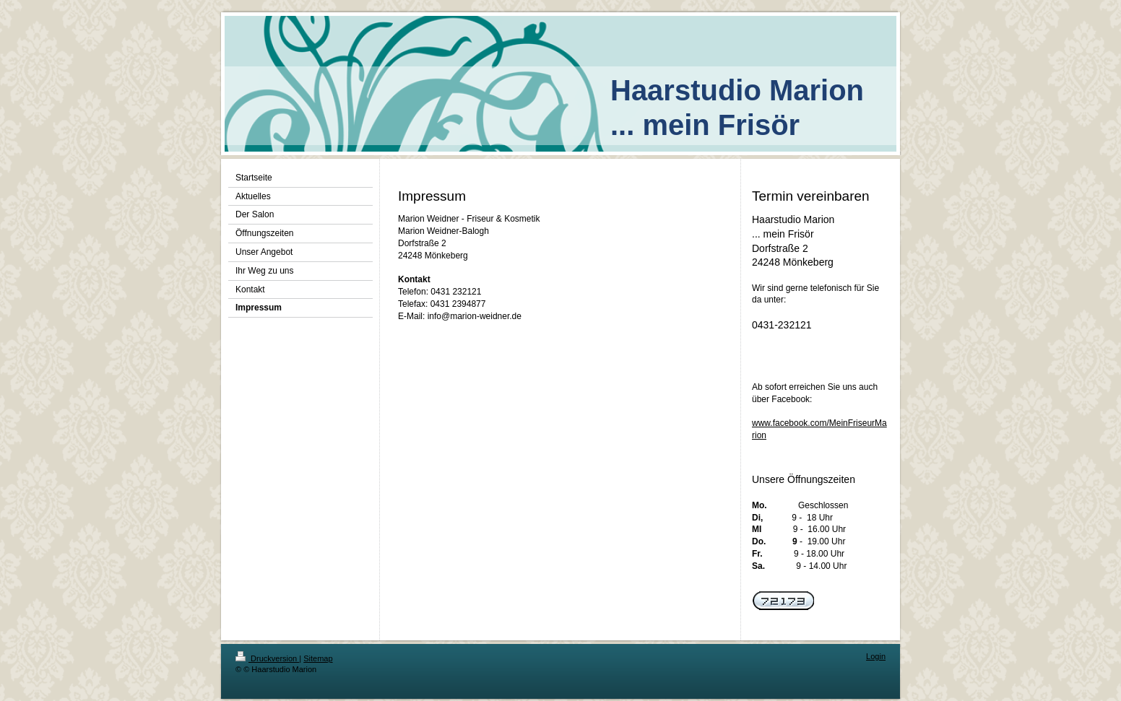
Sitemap (317, 658)
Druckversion (267, 658)
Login (876, 656)
